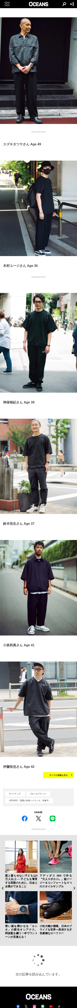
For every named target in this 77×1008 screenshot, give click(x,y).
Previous (2, 888)
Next (74, 888)
